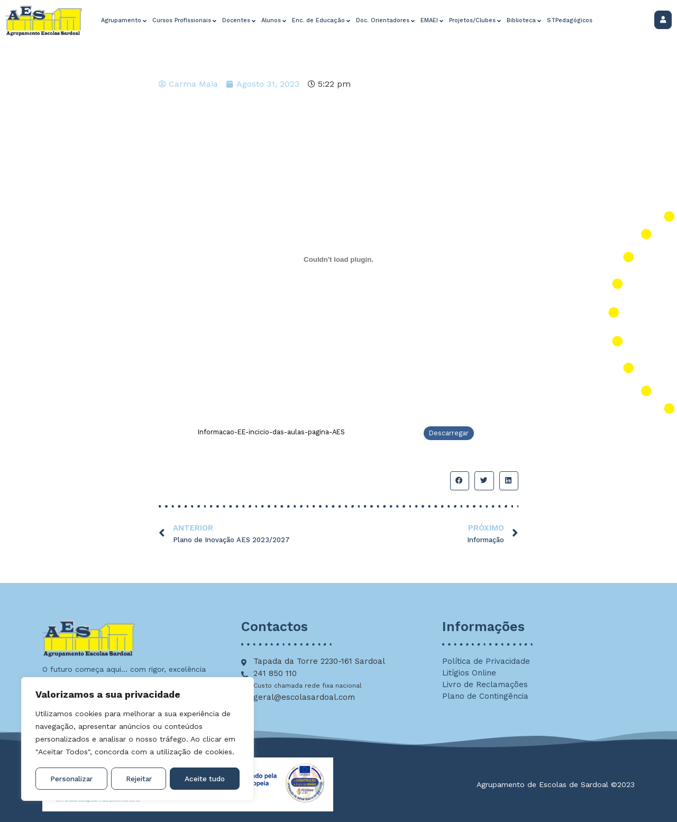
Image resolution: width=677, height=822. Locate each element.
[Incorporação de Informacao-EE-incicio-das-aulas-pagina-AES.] (338, 259)
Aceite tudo (205, 778)
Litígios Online (469, 673)
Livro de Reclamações (485, 684)
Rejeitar (139, 778)
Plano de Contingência (485, 696)
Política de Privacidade (486, 661)
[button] (459, 480)
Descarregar (449, 433)
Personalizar (71, 778)
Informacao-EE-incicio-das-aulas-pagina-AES (271, 432)
